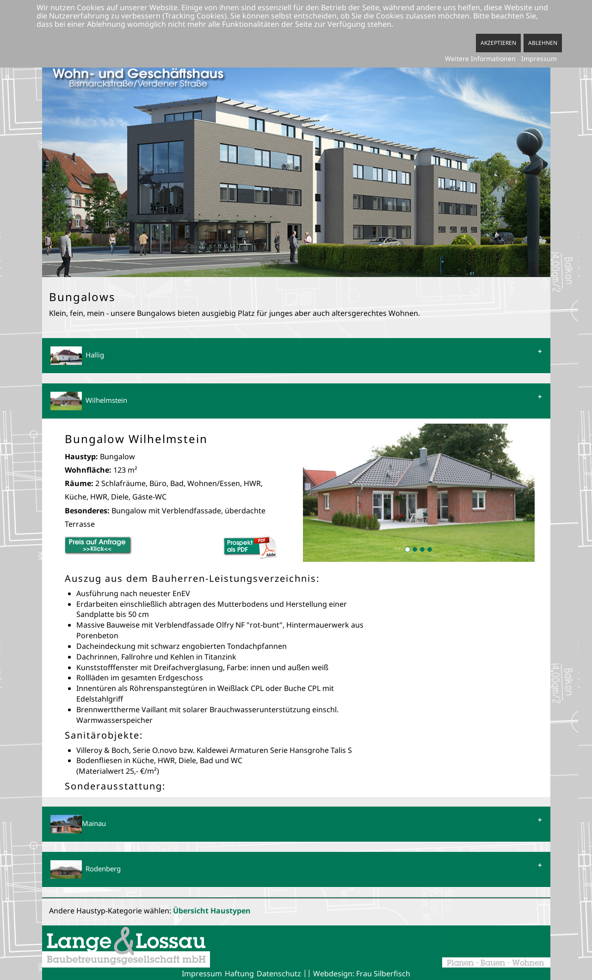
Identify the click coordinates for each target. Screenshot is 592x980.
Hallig (77, 355)
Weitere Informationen (480, 58)
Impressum (202, 973)
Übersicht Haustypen (212, 911)
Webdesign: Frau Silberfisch (361, 973)
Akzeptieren (498, 43)
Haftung (239, 973)
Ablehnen (542, 43)
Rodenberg (85, 869)
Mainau (78, 824)
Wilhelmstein (88, 401)
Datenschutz (279, 973)
